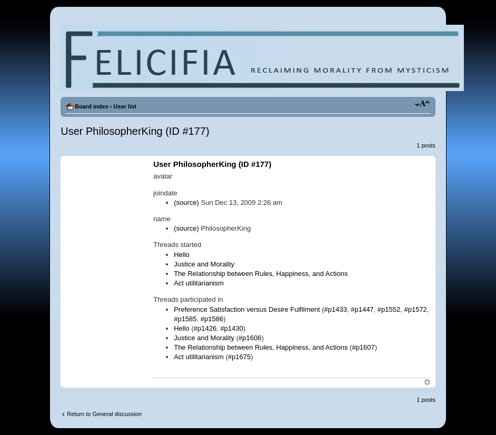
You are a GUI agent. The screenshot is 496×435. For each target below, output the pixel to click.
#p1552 (389, 309)
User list (125, 106)
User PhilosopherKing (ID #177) (135, 131)
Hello (182, 255)
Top (427, 382)
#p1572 (415, 309)
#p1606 (250, 338)
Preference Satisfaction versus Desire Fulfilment (247, 309)
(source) (186, 202)
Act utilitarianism (199, 283)
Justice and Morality (204, 264)
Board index (91, 106)
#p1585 (185, 319)
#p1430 (231, 328)
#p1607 (363, 347)
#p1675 (239, 357)
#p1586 (212, 319)
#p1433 (335, 309)
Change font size (422, 104)
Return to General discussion (104, 414)
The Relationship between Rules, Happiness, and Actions (261, 274)
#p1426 (205, 328)
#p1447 (362, 309)
